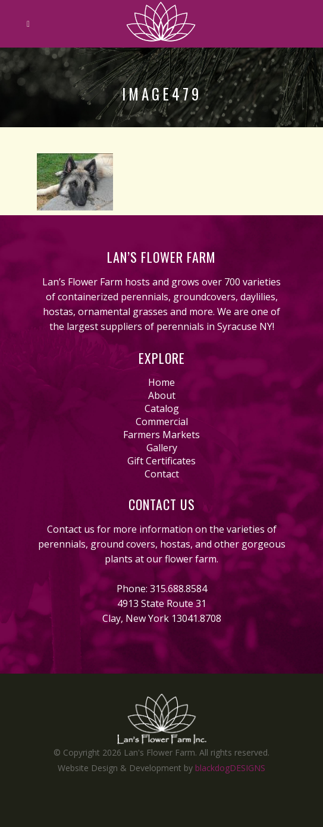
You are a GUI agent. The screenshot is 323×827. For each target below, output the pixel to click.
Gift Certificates (161, 460)
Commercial (162, 421)
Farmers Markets (161, 434)
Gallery (161, 447)
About (161, 395)
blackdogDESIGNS (230, 767)
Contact (162, 473)
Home (161, 382)
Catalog (162, 408)
